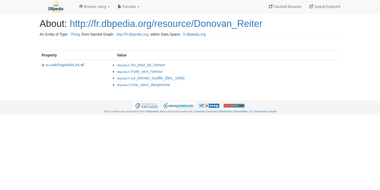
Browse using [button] (94, 6)
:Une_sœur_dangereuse (143, 85)
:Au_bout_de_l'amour (141, 65)
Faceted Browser (285, 6)
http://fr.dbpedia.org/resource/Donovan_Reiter (166, 23)
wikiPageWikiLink (62, 65)
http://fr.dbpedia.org (132, 34)
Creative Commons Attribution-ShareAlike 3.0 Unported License (235, 111)
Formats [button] (129, 6)
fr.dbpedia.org (194, 34)
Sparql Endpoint (324, 6)
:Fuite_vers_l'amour (140, 71)
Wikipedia (152, 111)
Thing (75, 34)
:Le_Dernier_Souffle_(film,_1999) (150, 78)
